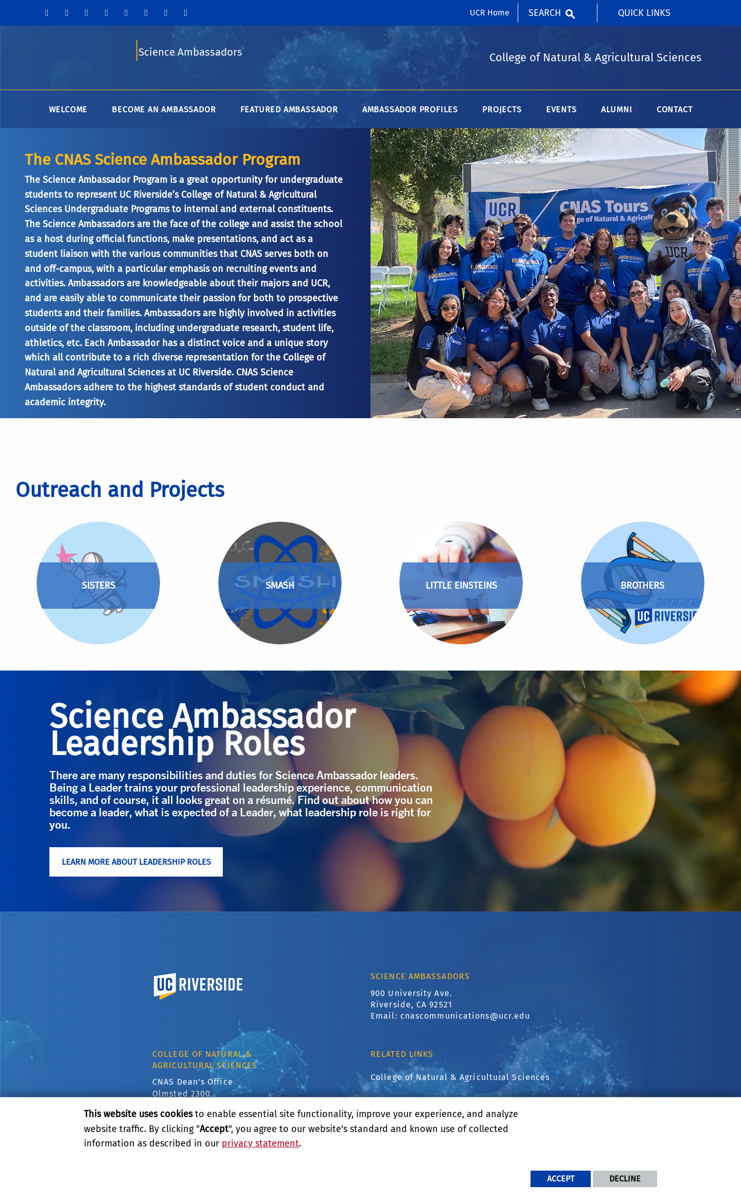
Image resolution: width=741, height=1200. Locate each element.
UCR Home (489, 13)
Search (544, 13)
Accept (560, 1179)
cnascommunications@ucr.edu (465, 1019)
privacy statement (260, 1143)
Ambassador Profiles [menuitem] (410, 113)
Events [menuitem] (561, 113)
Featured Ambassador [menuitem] (289, 113)
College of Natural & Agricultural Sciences (460, 1081)
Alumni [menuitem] (616, 113)
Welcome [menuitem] (68, 113)
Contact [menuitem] (675, 113)
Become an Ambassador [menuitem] (164, 113)
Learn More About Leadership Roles (136, 865)
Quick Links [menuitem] (644, 13)
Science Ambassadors (190, 54)
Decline (625, 1179)
